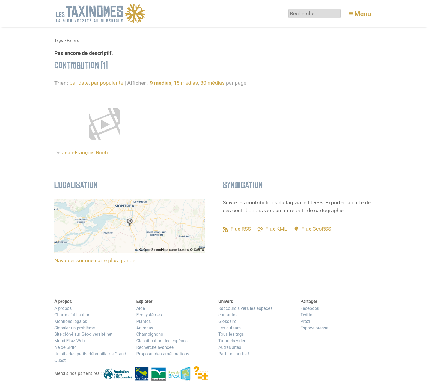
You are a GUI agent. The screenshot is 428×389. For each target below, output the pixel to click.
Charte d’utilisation (72, 314)
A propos (63, 308)
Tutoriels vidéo (232, 340)
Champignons (149, 334)
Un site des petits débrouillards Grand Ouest (90, 357)
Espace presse (314, 328)
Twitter (307, 314)
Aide (140, 308)
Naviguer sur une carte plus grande (94, 260)
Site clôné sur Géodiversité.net (83, 334)
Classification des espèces (161, 340)
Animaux (144, 328)
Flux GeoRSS (316, 229)
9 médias (160, 83)
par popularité (107, 83)
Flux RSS (241, 229)
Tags (58, 40)
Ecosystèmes (149, 314)
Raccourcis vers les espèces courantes (245, 311)
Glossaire (227, 321)
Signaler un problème (74, 328)
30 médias (212, 83)
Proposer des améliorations (162, 353)
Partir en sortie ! (233, 353)
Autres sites (229, 347)
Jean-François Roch (85, 152)
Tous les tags (231, 334)
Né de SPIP (65, 347)
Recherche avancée (155, 347)
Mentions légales (70, 321)
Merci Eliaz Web (69, 340)
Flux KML (276, 229)
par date (79, 83)
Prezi (305, 321)
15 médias (186, 83)
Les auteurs (229, 328)
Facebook (309, 308)
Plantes (143, 321)
